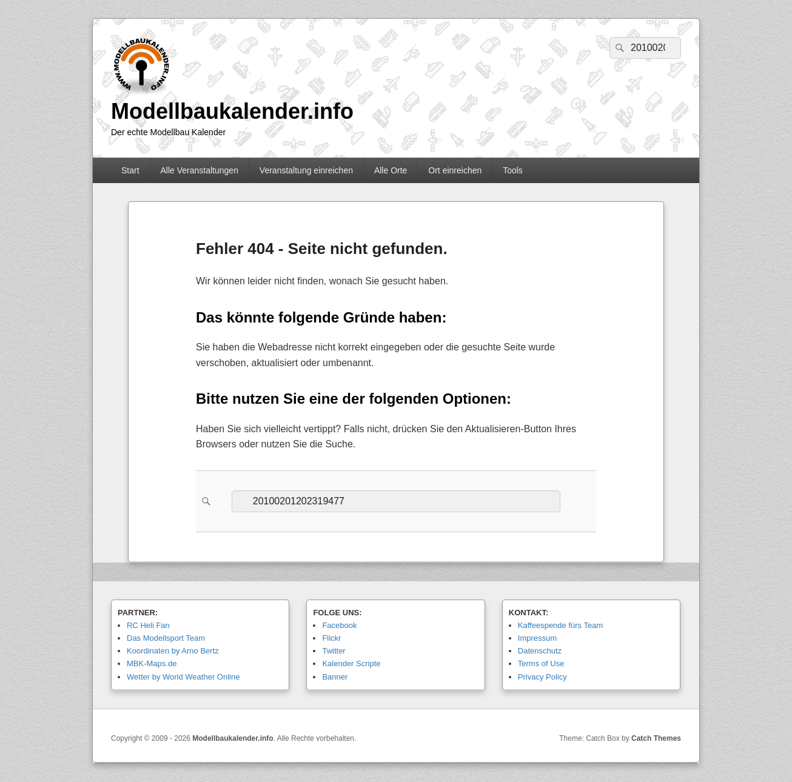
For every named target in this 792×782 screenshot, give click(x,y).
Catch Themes (656, 738)
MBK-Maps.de (151, 663)
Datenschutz (540, 650)
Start (130, 170)
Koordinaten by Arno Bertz (173, 650)
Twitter (333, 650)
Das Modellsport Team (166, 638)
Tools (513, 170)
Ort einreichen (455, 170)
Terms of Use (541, 663)
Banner (334, 676)
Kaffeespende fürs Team (560, 625)
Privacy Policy (542, 676)
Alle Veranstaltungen (199, 170)
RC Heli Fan (148, 625)
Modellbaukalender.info (232, 111)
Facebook (339, 625)
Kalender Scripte (351, 663)
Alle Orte (390, 170)
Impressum (537, 638)
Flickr (331, 638)
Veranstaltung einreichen (306, 170)
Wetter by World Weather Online (183, 676)
